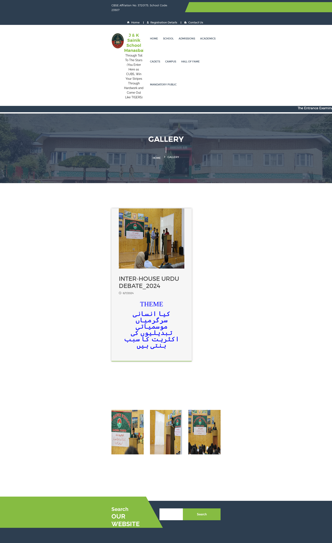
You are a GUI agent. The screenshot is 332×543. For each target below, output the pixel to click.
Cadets (203, 24)
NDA (256, 483)
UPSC (173, 460)
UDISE (258, 505)
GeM (214, 490)
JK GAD (132, 513)
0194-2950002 (56, 462)
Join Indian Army (139, 483)
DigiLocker (134, 475)
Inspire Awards (137, 467)
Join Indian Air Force (184, 483)
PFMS (131, 505)
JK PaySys (176, 505)
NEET (173, 452)
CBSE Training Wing (267, 475)
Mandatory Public (265, 24)
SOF (256, 460)
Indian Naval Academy (185, 490)
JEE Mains (218, 452)
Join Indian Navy (223, 483)
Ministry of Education (226, 467)
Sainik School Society (142, 452)
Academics (185, 24)
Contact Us (279, 7)
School (145, 24)
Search (270, 418)
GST (172, 513)
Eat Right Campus (224, 498)
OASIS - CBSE (179, 475)
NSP (214, 460)
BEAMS (216, 505)
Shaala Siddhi (221, 475)
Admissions (164, 24)
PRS (256, 498)
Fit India (175, 467)
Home (219, 7)
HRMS (173, 498)
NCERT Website (264, 452)
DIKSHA (259, 467)
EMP (130, 498)
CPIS (256, 490)
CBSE (131, 460)
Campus (218, 24)
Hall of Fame (238, 24)
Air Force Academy (141, 490)
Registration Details (248, 7)
